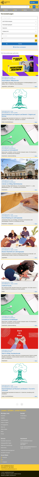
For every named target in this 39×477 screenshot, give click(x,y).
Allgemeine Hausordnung (6, 445)
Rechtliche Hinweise (5, 452)
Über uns (3, 427)
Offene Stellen (4, 429)
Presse (2, 433)
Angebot (3, 418)
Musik (34, 10)
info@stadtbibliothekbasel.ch (30, 446)
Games (25, 10)
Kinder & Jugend (4, 422)
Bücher (6, 10)
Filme (15, 10)
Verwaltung (22, 418)
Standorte (3, 415)
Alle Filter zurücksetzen (20, 47)
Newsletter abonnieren (6, 440)
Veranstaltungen (4, 420)
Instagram (4, 461)
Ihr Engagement (4, 424)
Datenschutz (3, 447)
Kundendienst (23, 415)
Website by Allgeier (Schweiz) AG (8, 475)
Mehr (36, 86)
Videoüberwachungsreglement (7, 450)
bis (2, 38)
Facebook (4, 457)
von (2, 33)
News (2, 431)
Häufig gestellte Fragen (6, 443)
